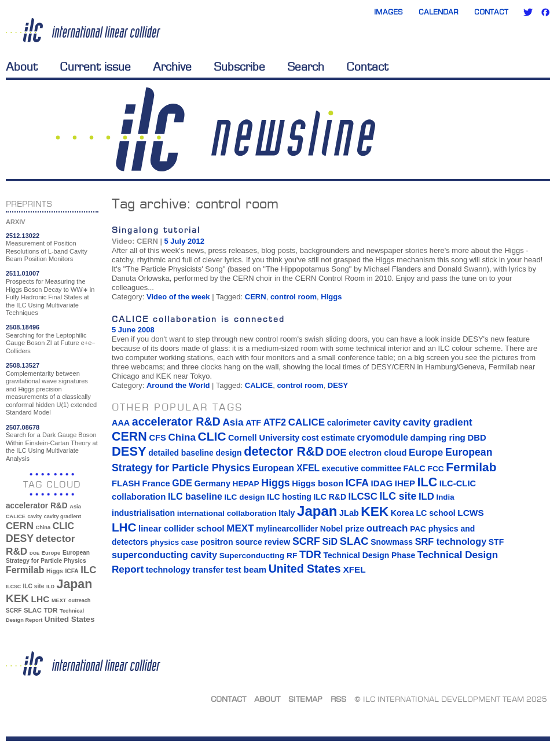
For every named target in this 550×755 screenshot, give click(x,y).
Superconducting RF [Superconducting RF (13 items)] (258, 555)
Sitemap (305, 698)
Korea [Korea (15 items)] (402, 513)
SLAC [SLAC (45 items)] (33, 610)
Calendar (439, 12)
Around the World (178, 385)
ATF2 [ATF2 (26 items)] (274, 422)
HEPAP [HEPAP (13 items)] (246, 483)
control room (293, 296)
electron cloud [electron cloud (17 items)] (377, 452)
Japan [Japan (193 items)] (75, 584)
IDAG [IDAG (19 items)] (382, 483)
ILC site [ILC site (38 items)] (34, 586)
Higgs (331, 296)
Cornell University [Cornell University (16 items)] (263, 437)
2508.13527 (22, 365)
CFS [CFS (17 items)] (157, 437)
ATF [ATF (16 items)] (253, 422)
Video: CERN (135, 241)
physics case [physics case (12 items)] (174, 542)
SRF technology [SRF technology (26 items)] (450, 541)
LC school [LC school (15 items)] (435, 513)
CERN (255, 296)
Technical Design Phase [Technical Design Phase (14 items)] (369, 555)
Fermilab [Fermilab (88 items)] (25, 570)
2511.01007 (22, 273)
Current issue (95, 66)
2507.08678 (22, 427)
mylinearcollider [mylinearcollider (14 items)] (287, 528)
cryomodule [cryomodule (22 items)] (382, 437)
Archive (172, 66)
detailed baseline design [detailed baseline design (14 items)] (194, 452)
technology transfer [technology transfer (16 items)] (184, 569)
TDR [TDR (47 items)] (50, 610)
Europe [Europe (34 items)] (51, 552)
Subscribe (239, 66)
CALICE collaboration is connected (198, 319)
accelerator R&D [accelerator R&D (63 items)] (37, 505)
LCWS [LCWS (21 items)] (470, 513)
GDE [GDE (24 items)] (182, 483)
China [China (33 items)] (42, 527)
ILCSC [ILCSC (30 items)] (13, 586)
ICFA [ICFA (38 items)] (71, 571)
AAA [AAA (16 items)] (121, 422)
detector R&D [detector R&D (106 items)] (284, 451)
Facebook (545, 12)
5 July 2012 (184, 241)
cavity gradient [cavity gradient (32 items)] (62, 516)
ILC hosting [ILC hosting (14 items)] (289, 496)
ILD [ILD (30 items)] (50, 586)
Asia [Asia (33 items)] (75, 507)
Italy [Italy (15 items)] (286, 513)
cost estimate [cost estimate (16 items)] (328, 437)
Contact (491, 12)
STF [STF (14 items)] (496, 542)
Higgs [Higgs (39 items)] (54, 571)
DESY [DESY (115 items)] (20, 538)
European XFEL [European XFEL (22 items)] (286, 468)
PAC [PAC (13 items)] (418, 529)
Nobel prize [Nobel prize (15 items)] (342, 528)
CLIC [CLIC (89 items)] (63, 526)
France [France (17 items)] (156, 483)
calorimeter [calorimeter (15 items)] (349, 422)
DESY (338, 385)
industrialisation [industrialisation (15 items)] (143, 513)
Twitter (528, 12)
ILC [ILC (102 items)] (88, 570)
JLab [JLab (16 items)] (349, 513)
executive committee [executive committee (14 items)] (361, 468)
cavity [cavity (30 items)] (35, 516)
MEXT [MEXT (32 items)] (59, 600)
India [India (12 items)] (445, 497)
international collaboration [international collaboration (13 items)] (227, 513)
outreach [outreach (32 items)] (79, 600)
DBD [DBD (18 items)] (476, 437)
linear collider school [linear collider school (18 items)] (181, 528)
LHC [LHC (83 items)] (40, 599)
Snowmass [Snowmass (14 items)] (392, 542)
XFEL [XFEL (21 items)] (354, 569)
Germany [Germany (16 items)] (212, 483)
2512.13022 (22, 235)
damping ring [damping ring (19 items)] (437, 437)
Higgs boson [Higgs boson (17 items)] (317, 483)
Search (305, 66)
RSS (338, 698)
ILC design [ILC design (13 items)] (244, 497)
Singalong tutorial (156, 229)
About (22, 66)
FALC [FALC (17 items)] (415, 468)
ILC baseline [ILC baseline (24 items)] (195, 496)
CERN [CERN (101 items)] (20, 526)
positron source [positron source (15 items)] (231, 542)
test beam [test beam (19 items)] (246, 569)
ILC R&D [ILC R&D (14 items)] (329, 496)
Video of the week (178, 296)
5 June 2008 (133, 329)
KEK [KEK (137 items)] (17, 598)
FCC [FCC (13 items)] (436, 468)
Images (388, 12)
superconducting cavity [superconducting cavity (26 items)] (164, 554)
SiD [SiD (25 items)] (330, 541)
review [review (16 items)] (277, 542)
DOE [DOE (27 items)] (34, 553)
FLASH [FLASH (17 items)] (126, 483)
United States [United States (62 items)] (70, 619)
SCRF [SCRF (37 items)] (13, 610)
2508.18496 (22, 327)
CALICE (259, 385)
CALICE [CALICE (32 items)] (15, 516)
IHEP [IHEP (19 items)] (405, 483)
